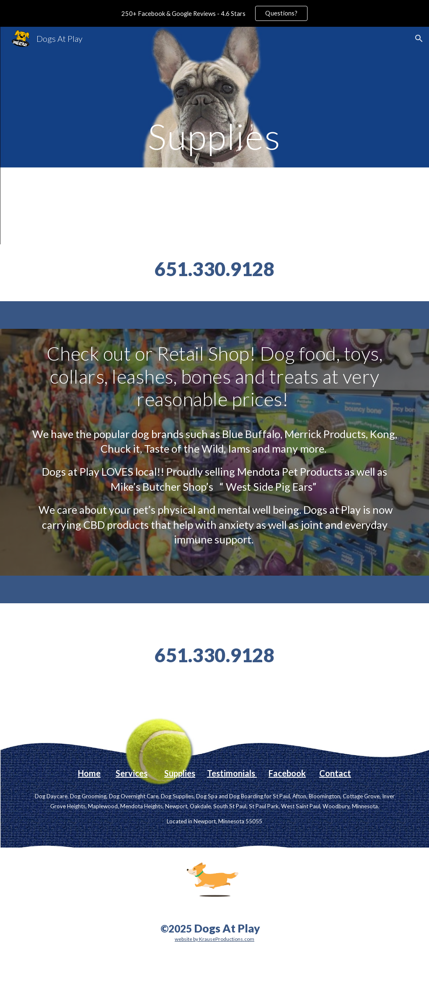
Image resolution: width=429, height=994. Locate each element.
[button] (419, 38)
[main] (214, 135)
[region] (214, 13)
